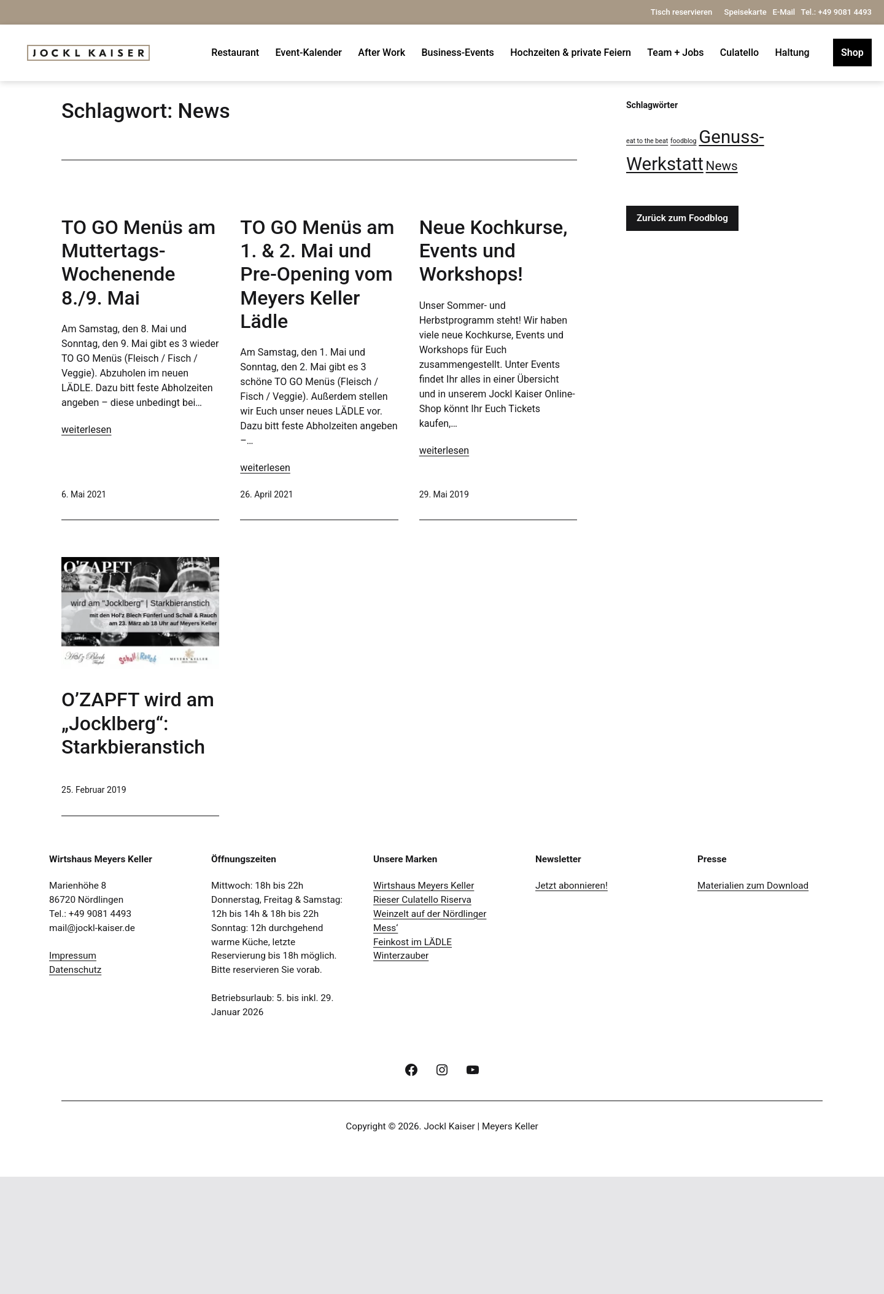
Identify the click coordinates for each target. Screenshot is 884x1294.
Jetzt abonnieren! (571, 1002)
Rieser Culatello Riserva (422, 1016)
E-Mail (783, 12)
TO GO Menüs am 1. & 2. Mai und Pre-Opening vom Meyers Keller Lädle (317, 362)
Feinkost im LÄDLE (412, 1058)
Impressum (72, 1072)
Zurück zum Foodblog (682, 218)
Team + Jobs (675, 52)
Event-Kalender (309, 52)
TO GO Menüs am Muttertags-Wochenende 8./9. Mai (138, 418)
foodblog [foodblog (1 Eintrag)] (683, 141)
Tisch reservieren (683, 12)
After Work (381, 52)
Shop (852, 52)
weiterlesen (86, 585)
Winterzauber (400, 1072)
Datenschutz (75, 1087)
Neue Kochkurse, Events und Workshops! (493, 354)
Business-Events (457, 52)
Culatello (739, 52)
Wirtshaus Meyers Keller (423, 1002)
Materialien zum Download (752, 1002)
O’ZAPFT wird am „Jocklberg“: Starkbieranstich (137, 840)
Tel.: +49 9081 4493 (836, 12)
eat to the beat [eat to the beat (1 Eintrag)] (647, 141)
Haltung (792, 52)
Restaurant (235, 52)
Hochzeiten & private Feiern (570, 52)
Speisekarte (745, 12)
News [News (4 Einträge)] (722, 165)
